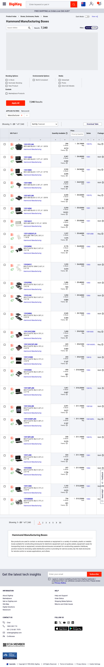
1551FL (89, 144)
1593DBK (28, 370)
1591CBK (28, 486)
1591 (88, 455)
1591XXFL (90, 419)
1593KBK (28, 246)
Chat (6, 623)
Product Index (11, 16)
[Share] (95, 16)
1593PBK (28, 282)
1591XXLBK (29, 406)
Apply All (15, 103)
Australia (10, 664)
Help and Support (61, 596)
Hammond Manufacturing (32, 149)
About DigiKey (8, 596)
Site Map (6, 604)
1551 (88, 157)
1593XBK (28, 468)
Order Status (59, 598)
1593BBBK (28, 499)
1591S (88, 357)
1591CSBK (28, 357)
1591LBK (28, 455)
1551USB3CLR (30, 233)
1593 (88, 247)
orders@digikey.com (12, 633)
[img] (15, 5)
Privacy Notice (60, 583)
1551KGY (28, 221)
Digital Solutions (9, 607)
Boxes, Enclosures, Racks (30, 16)
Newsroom (7, 610)
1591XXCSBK (29, 331)
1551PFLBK (29, 144)
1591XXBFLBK (30, 419)
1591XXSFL (90, 344)
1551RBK (28, 170)
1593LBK (28, 295)
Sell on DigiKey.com (10, 601)
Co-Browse (9, 636)
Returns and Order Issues (64, 604)
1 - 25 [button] (12, 124)
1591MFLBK (29, 388)
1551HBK (28, 183)
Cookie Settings (95, 664)
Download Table (92, 124)
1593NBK (28, 313)
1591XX (89, 406)
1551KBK (28, 208)
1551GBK (28, 157)
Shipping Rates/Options (63, 601)
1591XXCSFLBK (31, 344)
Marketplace (7, 598)
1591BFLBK (29, 437)
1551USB (89, 234)
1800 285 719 (10, 626)
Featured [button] (38, 124)
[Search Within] (17, 28)
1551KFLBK (29, 196)
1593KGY (28, 264)
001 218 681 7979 (11, 630)
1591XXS (89, 332)
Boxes (45, 16)
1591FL (89, 388)
